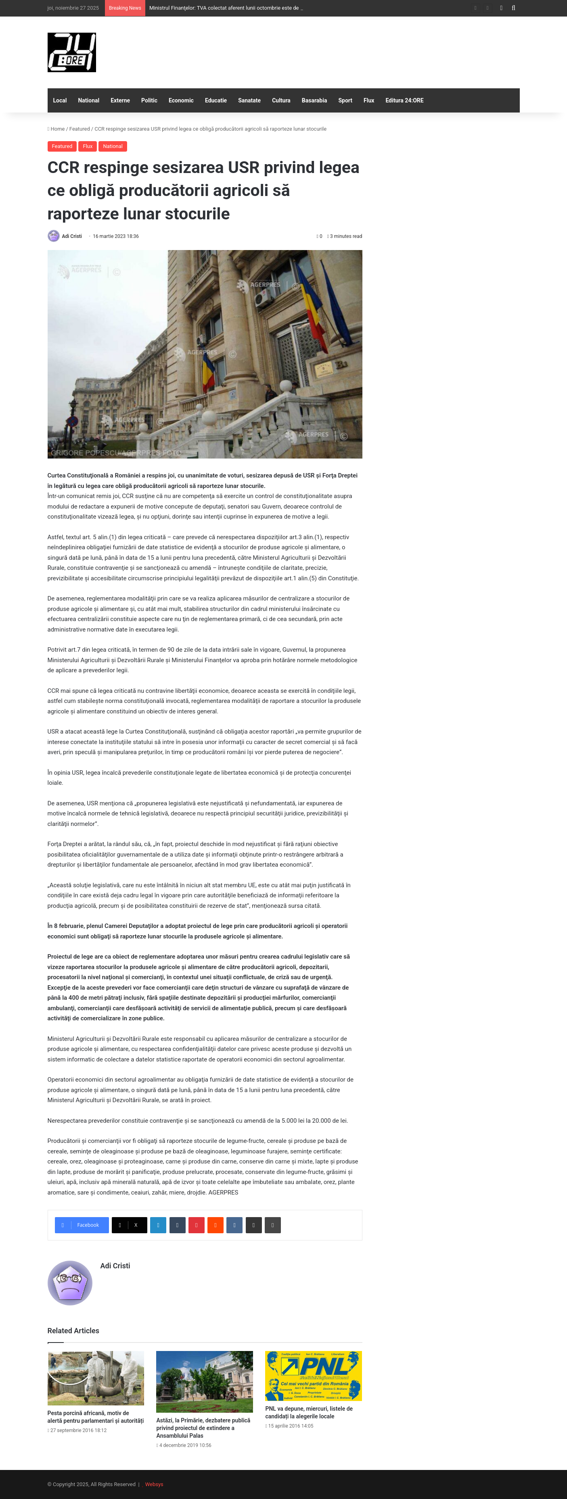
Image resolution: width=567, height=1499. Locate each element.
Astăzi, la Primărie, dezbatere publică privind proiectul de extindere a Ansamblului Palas (203, 1428)
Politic (149, 100)
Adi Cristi (72, 236)
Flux (369, 100)
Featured (79, 129)
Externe (120, 100)
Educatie (216, 100)
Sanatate (249, 100)
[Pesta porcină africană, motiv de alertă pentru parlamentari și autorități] (96, 1378)
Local (60, 100)
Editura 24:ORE (404, 100)
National (88, 100)
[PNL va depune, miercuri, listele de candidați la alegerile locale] (313, 1376)
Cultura (281, 100)
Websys (154, 1484)
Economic (181, 100)
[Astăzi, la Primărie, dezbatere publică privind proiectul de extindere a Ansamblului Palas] (204, 1382)
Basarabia (314, 100)
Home (56, 129)
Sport (345, 100)
